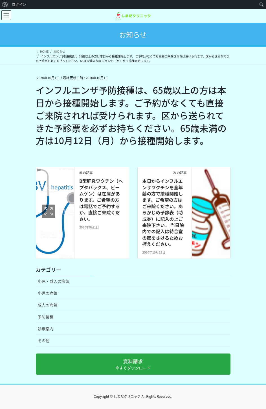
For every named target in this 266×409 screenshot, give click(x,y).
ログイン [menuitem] (19, 4)
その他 (44, 340)
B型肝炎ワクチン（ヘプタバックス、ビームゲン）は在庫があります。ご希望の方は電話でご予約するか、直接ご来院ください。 (101, 199)
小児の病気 (48, 293)
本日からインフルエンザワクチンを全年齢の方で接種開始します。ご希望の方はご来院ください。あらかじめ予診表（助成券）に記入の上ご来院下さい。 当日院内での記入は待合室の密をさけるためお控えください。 (163, 212)
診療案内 (46, 329)
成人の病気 (48, 305)
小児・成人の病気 (53, 281)
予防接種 (46, 317)
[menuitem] (5, 4)
